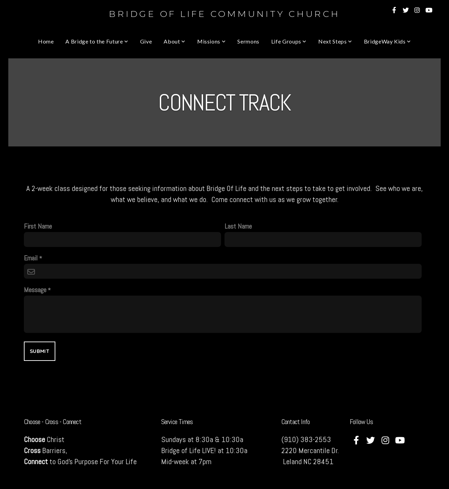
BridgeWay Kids (387, 41)
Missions (211, 41)
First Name (38, 226)
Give (146, 41)
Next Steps (335, 41)
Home (46, 41)
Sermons (248, 41)
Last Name (238, 226)
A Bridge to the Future (96, 41)
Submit (39, 351)
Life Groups (288, 41)
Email (31, 258)
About (174, 41)
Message (35, 290)
